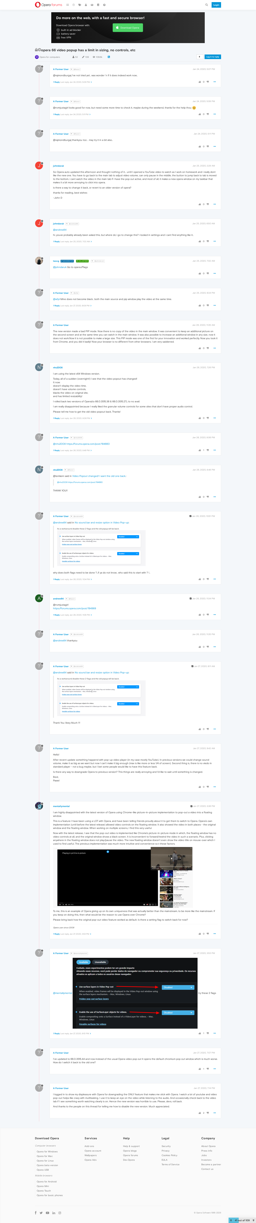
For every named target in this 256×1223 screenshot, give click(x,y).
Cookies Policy (169, 1155)
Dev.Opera (129, 1160)
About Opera (208, 1146)
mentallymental (61, 806)
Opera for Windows (47, 1151)
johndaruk (58, 166)
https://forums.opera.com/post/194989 (74, 608)
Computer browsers (45, 1145)
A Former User (61, 69)
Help (126, 1138)
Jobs (204, 1155)
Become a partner (211, 1164)
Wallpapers (91, 1155)
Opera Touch (44, 1190)
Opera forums (130, 1155)
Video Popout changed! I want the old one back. (99, 476)
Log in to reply (212, 57)
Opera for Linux (45, 1160)
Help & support (131, 1146)
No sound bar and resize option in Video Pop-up (102, 522)
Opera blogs (130, 1150)
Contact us (207, 1169)
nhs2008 (58, 367)
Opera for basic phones (50, 1195)
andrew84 (58, 598)
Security (166, 1146)
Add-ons (89, 1146)
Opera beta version (47, 1165)
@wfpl (74, 293)
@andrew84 (72, 224)
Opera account (93, 1150)
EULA (164, 1160)
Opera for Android (47, 1181)
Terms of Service (171, 1164)
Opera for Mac (45, 1156)
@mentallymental (79, 953)
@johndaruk (98, 261)
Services (91, 1138)
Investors (206, 1160)
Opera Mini (43, 1186)
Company (208, 1138)
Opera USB (43, 1169)
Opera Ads (90, 1160)
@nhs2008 (76, 438)
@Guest (75, 69)
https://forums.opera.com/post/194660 (88, 443)
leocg (56, 261)
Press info (206, 1150)
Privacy (166, 1150)
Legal (165, 1138)
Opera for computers (50, 57)
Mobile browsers (43, 1175)
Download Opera (129, 27)
